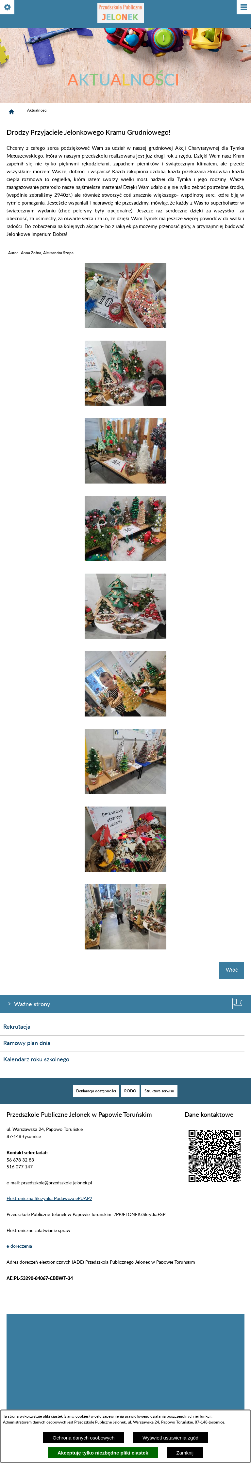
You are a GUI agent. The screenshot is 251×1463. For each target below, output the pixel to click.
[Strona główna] (11, 112)
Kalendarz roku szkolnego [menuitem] (36, 1060)
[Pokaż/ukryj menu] (243, 7)
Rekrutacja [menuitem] (16, 1027)
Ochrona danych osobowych (83, 1437)
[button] (125, 326)
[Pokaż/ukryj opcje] (7, 7)
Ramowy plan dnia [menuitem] (26, 1043)
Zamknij (185, 1452)
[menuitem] (96, 1091)
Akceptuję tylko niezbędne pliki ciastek (103, 1452)
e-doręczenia (19, 1246)
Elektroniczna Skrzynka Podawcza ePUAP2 (49, 1198)
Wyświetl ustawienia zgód (170, 1437)
